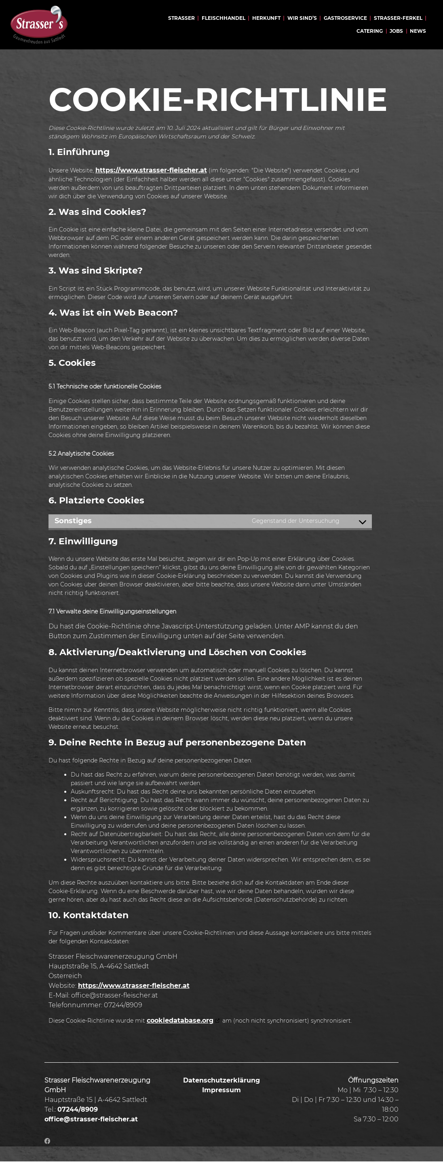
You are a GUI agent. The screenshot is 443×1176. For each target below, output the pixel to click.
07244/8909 (77, 1124)
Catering (370, 31)
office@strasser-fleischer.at (91, 1134)
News (418, 31)
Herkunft (266, 18)
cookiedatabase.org (180, 1035)
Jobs (396, 31)
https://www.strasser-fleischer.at (151, 185)
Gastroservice (345, 18)
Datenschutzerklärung (221, 1095)
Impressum (221, 1104)
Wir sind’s (302, 18)
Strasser (181, 18)
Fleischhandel (223, 18)
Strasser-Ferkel (398, 18)
